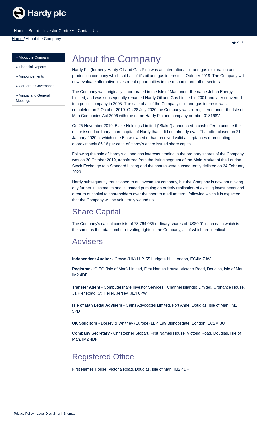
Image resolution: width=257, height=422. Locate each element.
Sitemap (69, 413)
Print (237, 42)
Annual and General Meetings (33, 98)
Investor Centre (57, 31)
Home (19, 31)
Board (34, 31)
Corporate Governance (36, 86)
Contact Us (88, 31)
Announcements (31, 76)
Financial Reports (32, 67)
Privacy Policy (24, 413)
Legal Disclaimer (49, 413)
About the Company (34, 57)
